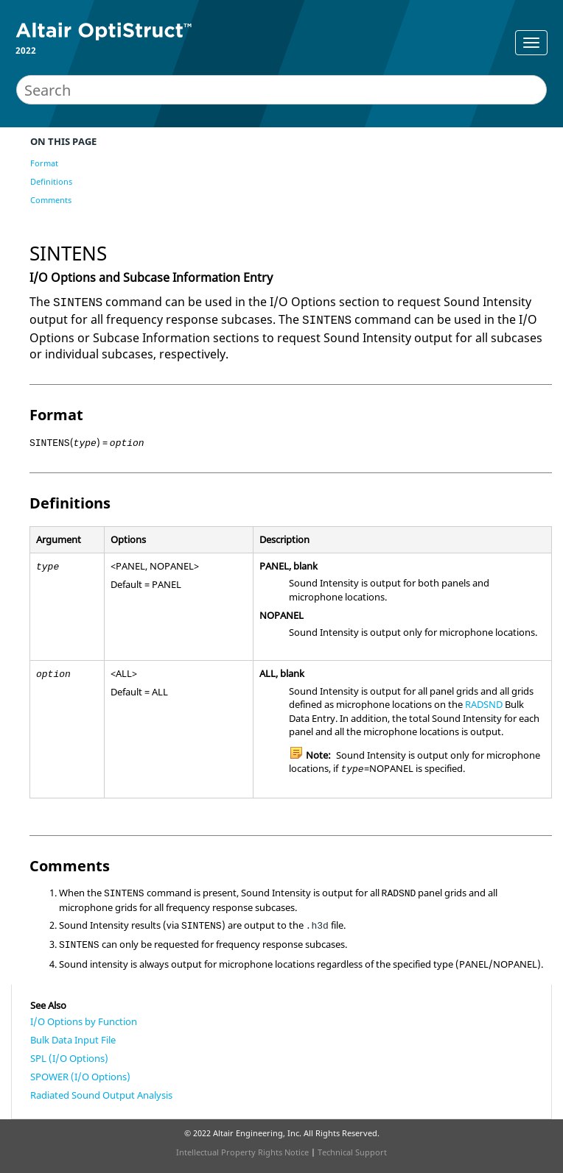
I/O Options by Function (83, 1021)
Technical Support (352, 1152)
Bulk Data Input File (73, 1039)
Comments (50, 199)
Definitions (51, 181)
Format (44, 163)
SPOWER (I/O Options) (80, 1076)
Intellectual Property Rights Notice (242, 1152)
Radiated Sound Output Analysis (101, 1095)
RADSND (484, 704)
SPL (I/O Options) (69, 1058)
